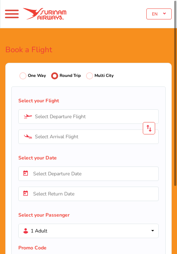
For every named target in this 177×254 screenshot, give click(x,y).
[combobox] (88, 116)
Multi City (104, 75)
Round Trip (70, 75)
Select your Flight (38, 100)
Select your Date (37, 158)
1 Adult (39, 231)
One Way (37, 75)
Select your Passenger (43, 215)
